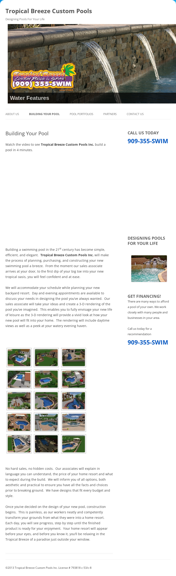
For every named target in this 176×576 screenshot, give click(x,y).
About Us (12, 114)
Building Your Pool (44, 114)
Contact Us (135, 114)
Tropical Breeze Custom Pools (48, 11)
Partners (110, 114)
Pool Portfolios (81, 114)
